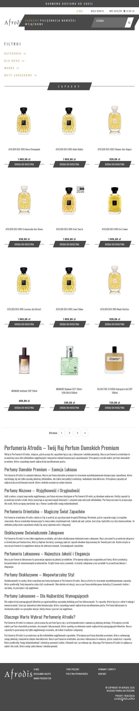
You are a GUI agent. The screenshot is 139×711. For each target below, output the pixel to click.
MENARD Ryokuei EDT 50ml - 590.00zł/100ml (69, 390)
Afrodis (125, 687)
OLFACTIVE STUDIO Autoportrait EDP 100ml (114, 390)
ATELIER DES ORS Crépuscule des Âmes (24, 229)
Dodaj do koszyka (24, 164)
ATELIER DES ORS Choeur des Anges (115, 149)
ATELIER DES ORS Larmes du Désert (24, 309)
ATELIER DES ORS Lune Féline (69, 309)
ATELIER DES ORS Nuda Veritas (114, 309)
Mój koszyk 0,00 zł (122, 10)
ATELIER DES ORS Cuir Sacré (69, 229)
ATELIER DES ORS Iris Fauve (115, 229)
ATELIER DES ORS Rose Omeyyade (24, 149)
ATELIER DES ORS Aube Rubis (69, 149)
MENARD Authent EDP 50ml (24, 391)
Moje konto (97, 10)
